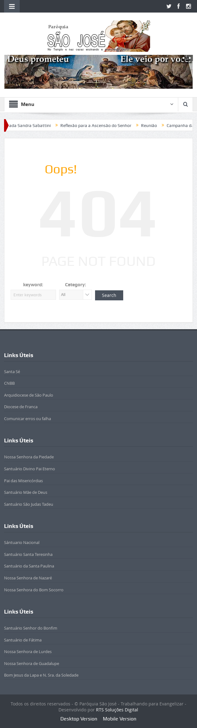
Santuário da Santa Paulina (29, 566)
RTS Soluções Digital (117, 710)
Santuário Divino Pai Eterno (29, 469)
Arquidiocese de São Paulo (28, 395)
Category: (75, 285)
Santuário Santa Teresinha (28, 554)
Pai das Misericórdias (23, 480)
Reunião (152, 125)
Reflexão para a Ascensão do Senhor (98, 125)
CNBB (9, 383)
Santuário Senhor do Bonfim (30, 628)
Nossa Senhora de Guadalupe (31, 663)
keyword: (33, 285)
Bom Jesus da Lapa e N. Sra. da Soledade (41, 675)
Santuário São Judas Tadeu (28, 504)
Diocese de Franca (21, 406)
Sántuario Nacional (21, 542)
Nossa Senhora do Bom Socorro (33, 590)
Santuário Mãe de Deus (25, 492)
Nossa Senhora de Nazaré (28, 578)
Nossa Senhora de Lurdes (28, 651)
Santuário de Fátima (23, 640)
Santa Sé (12, 371)
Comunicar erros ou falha (27, 418)
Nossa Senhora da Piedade (29, 457)
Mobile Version (119, 719)
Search (109, 295)
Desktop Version (78, 719)
